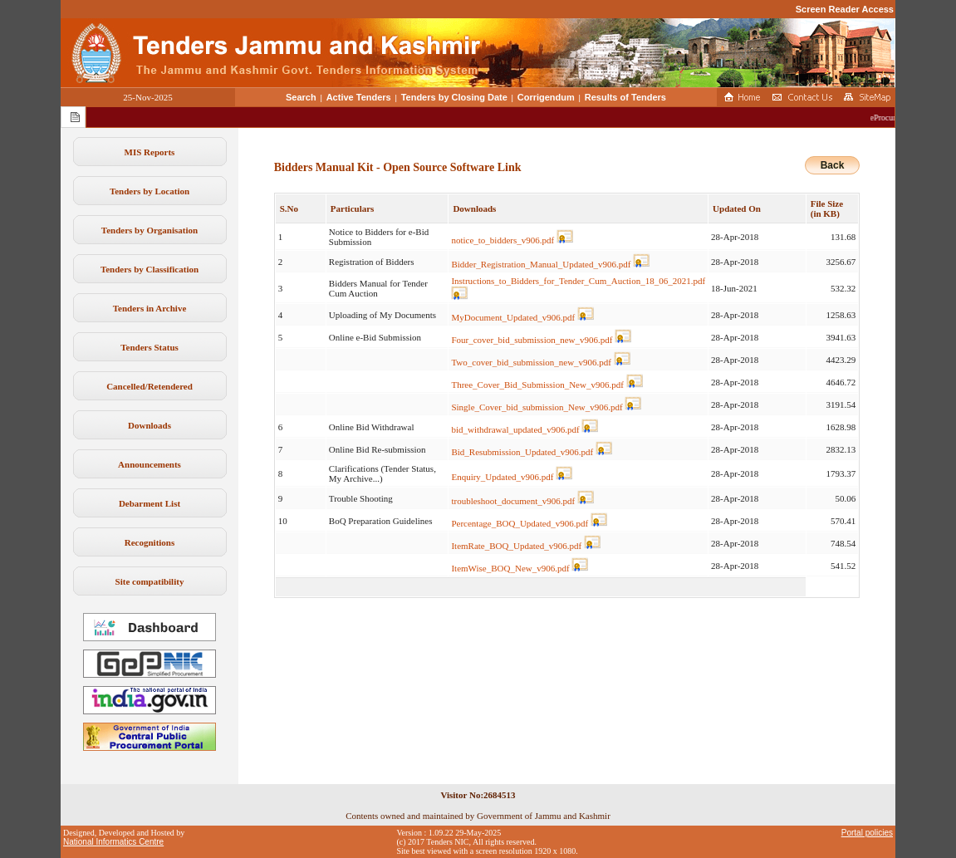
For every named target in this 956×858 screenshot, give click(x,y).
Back (833, 165)
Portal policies (867, 832)
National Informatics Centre (113, 841)
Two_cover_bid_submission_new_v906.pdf (531, 362)
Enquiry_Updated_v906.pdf (502, 477)
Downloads (149, 425)
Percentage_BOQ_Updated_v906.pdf (519, 523)
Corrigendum (546, 97)
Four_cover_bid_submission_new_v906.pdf (531, 340)
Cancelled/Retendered (149, 386)
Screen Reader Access (845, 9)
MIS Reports (150, 152)
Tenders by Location (149, 191)
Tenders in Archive (150, 308)
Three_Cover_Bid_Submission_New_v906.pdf (537, 385)
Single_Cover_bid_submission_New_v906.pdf (536, 407)
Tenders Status (149, 347)
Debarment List (149, 503)
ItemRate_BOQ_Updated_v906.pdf (516, 546)
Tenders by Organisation (149, 230)
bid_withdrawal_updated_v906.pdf (515, 429)
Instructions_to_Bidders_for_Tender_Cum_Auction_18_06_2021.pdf (578, 281)
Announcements (149, 464)
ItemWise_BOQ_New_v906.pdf (510, 568)
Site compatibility (149, 581)
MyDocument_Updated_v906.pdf (513, 317)
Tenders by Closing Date (454, 97)
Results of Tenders (625, 97)
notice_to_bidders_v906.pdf (502, 240)
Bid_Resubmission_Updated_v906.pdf (522, 452)
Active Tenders (358, 97)
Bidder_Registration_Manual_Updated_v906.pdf (540, 264)
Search (301, 97)
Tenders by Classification (150, 269)
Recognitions (150, 542)
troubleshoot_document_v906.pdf (513, 501)
